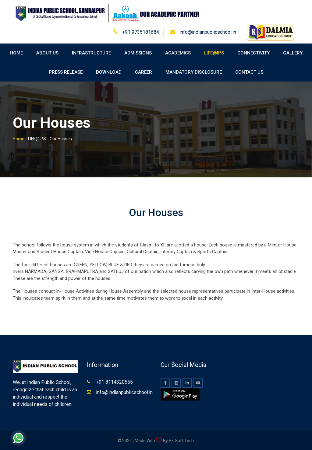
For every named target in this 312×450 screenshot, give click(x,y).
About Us (47, 53)
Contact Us (249, 72)
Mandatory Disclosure (193, 72)
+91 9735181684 (140, 32)
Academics (178, 53)
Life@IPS (214, 53)
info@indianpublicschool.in (207, 32)
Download (109, 72)
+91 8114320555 (114, 382)
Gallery (293, 53)
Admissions (138, 53)
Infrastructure (91, 53)
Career (143, 72)
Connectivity (253, 53)
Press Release (66, 72)
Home (16, 53)
